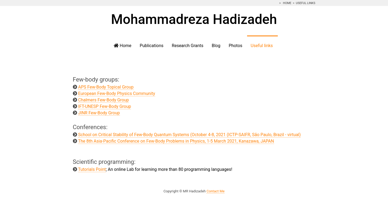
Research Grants (187, 45)
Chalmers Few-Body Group (103, 99)
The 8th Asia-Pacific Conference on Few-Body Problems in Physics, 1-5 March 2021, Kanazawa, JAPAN (176, 141)
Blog (216, 45)
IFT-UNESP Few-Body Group (104, 106)
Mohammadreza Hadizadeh (194, 19)
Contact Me (215, 191)
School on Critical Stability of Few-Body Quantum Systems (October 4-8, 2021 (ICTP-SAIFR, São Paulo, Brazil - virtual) (189, 134)
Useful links (305, 3)
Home (286, 3)
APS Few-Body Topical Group (106, 87)
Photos (235, 45)
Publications (151, 45)
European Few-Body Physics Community (116, 93)
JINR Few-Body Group (99, 112)
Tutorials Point (92, 169)
